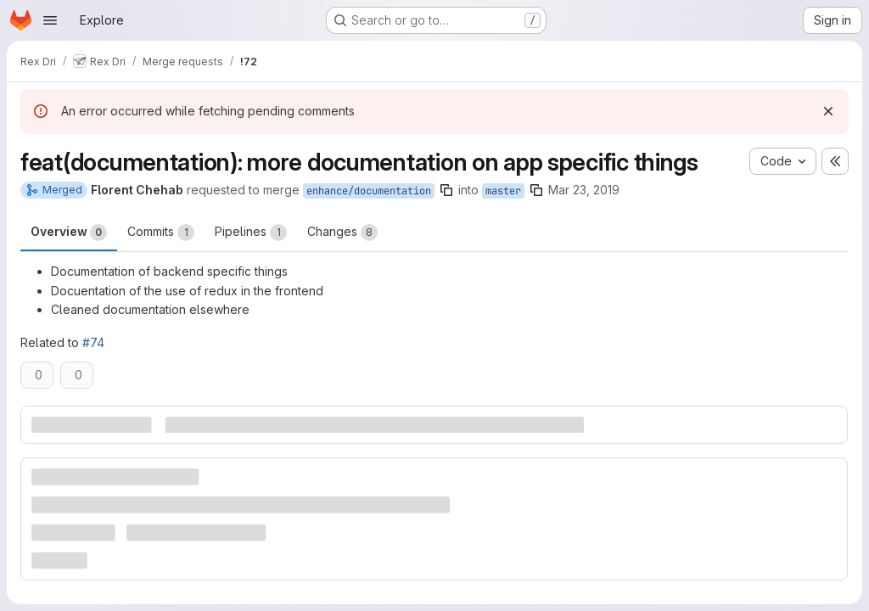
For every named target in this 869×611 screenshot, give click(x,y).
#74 (93, 342)
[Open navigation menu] (50, 20)
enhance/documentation (368, 191)
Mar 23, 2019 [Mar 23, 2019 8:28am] (584, 189)
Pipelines (251, 232)
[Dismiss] (828, 111)
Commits (160, 232)
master (503, 191)
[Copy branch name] (446, 190)
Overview (69, 232)
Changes (342, 232)
